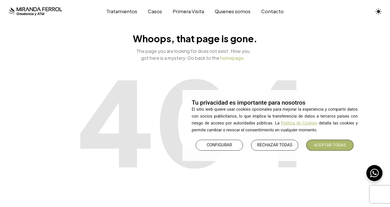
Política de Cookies (299, 123)
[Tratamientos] (124, 11)
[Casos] (154, 11)
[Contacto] (270, 11)
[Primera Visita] (188, 11)
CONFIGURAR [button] (219, 145)
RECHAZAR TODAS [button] (274, 145)
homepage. (232, 58)
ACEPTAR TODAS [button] (330, 145)
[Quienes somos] (233, 11)
